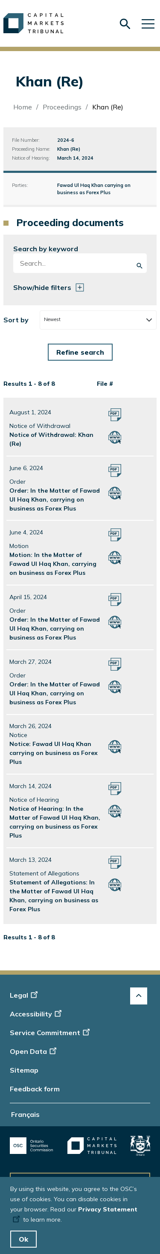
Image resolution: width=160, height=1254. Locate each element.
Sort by (16, 320)
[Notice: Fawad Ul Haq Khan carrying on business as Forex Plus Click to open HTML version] (114, 746)
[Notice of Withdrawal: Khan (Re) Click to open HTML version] (114, 437)
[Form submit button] (80, 352)
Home (22, 107)
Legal (25, 995)
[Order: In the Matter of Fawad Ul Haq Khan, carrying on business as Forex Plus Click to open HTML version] (114, 492)
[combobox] (98, 320)
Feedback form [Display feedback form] (35, 1089)
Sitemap (24, 1070)
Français (25, 1114)
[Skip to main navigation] (148, 23)
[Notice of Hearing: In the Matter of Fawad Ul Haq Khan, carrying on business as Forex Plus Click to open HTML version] (114, 811)
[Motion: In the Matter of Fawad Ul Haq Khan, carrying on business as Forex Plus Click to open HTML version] (114, 557)
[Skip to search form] (125, 24)
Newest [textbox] (52, 319)
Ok (23, 1239)
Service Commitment (50, 1032)
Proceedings (62, 107)
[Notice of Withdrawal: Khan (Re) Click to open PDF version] (114, 414)
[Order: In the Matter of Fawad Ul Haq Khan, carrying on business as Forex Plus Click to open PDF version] (114, 469)
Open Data (34, 1051)
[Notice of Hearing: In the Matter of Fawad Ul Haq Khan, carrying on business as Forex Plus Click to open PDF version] (114, 788)
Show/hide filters (42, 287)
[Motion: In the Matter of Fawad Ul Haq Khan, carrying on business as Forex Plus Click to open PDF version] (114, 534)
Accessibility (37, 1014)
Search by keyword (45, 248)
